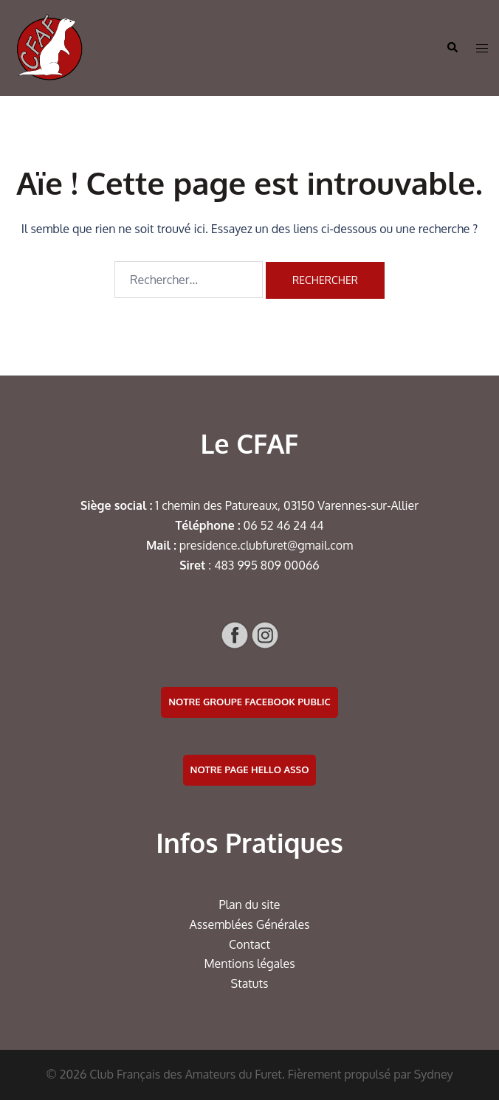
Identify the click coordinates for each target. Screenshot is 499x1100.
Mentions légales (249, 963)
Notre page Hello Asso (249, 769)
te (274, 904)
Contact (249, 944)
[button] (452, 48)
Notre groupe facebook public (249, 702)
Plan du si (244, 904)
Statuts (250, 983)
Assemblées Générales (249, 924)
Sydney (433, 1074)
